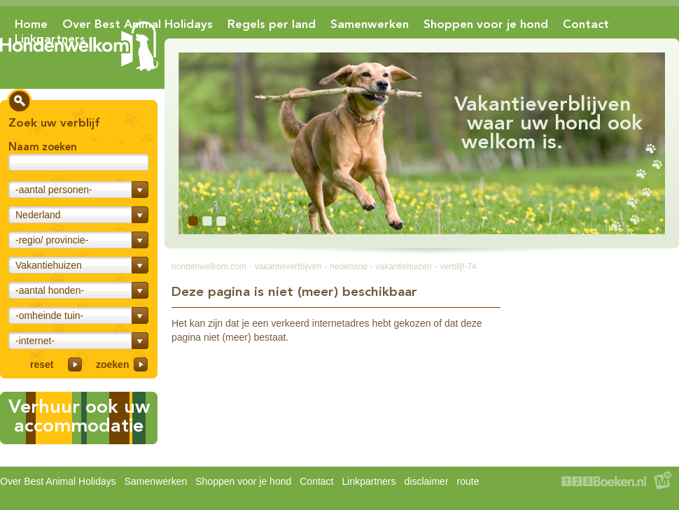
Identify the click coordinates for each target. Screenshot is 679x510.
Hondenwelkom (79, 46)
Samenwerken (369, 24)
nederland (348, 266)
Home (31, 24)
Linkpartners (50, 38)
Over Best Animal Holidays (137, 24)
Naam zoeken (42, 147)
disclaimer (427, 481)
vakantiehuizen (404, 266)
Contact (586, 24)
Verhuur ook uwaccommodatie (79, 416)
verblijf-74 (458, 266)
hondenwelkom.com (209, 266)
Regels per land (271, 24)
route (468, 481)
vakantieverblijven (288, 266)
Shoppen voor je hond (486, 24)
